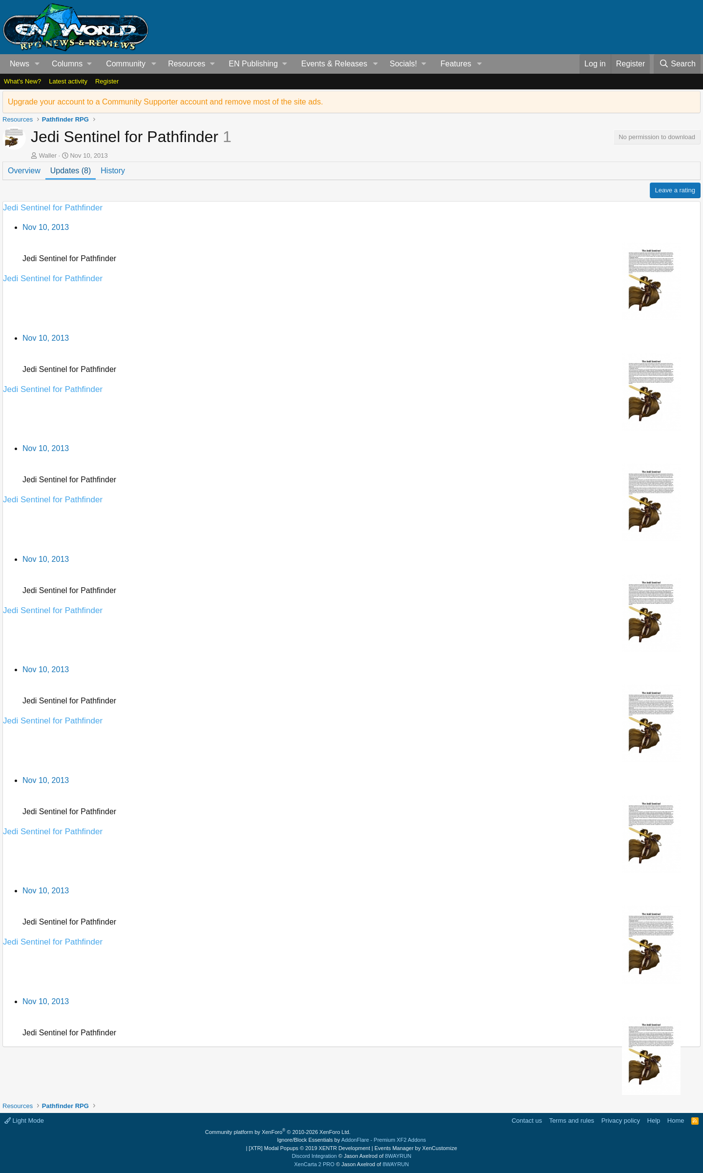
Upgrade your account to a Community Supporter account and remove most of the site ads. (165, 102)
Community (125, 64)
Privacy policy (620, 1120)
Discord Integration (314, 1156)
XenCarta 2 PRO (314, 1164)
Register (107, 81)
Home (675, 1120)
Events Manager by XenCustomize (415, 1148)
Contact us (527, 1120)
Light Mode (24, 1120)
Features (455, 64)
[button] (37, 64)
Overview (24, 170)
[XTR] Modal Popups (309, 1148)
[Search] (677, 64)
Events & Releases (334, 64)
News (19, 64)
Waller (48, 155)
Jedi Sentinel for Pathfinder (53, 207)
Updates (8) (70, 170)
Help (654, 1120)
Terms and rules (571, 1120)
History (113, 170)
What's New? (22, 81)
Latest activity (68, 81)
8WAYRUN (398, 1156)
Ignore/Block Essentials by (351, 1140)
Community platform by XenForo (278, 1132)
